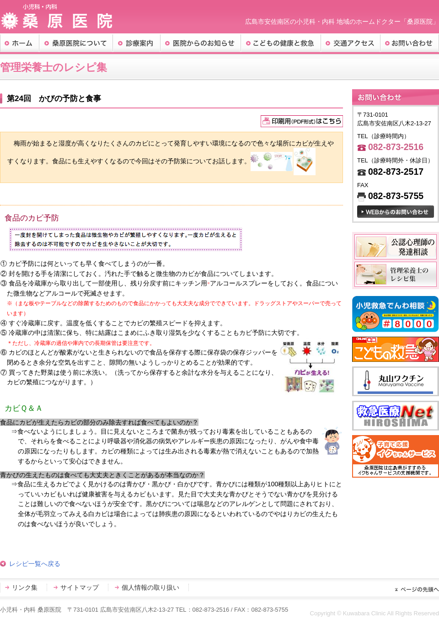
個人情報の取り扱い (150, 587)
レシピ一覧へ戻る (34, 563)
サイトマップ (79, 587)
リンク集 (24, 587)
